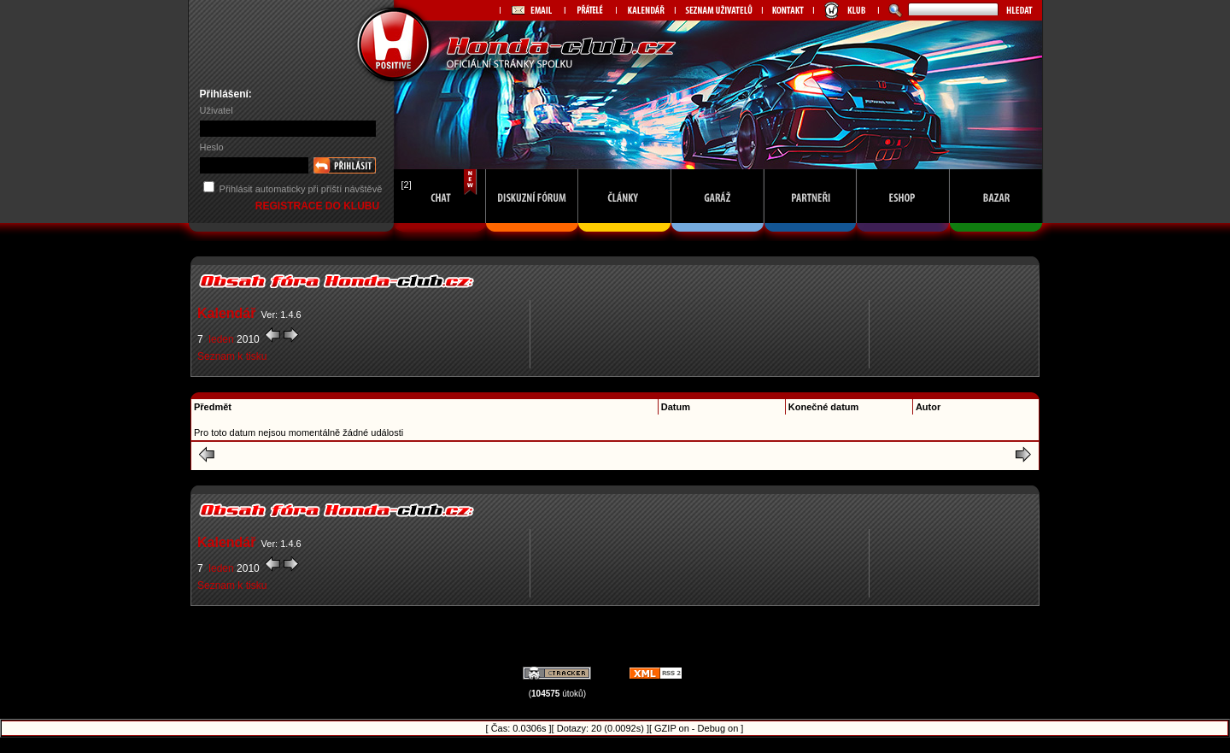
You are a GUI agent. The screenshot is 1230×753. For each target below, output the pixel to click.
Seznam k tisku (231, 356)
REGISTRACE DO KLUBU (319, 206)
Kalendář (226, 313)
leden (221, 339)
